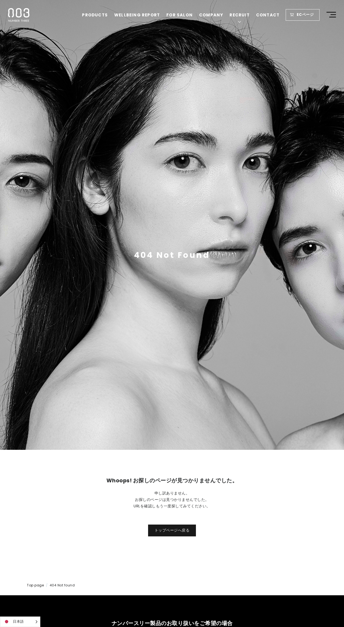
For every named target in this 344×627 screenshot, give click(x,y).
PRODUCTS (96, 15)
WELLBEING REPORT (137, 15)
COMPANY (212, 15)
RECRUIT (240, 15)
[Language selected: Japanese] (20, 622)
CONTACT (268, 15)
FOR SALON (180, 15)
